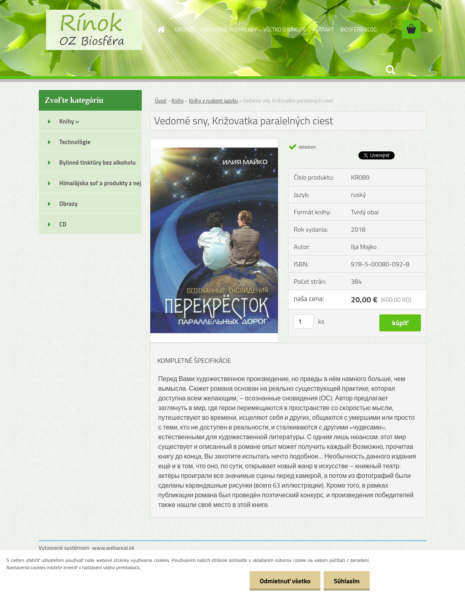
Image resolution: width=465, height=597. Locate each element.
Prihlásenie (369, 7)
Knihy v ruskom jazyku (213, 100)
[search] (390, 70)
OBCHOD (185, 29)
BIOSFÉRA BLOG (358, 29)
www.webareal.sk (113, 547)
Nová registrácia (403, 7)
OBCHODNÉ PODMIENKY (229, 29)
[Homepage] (159, 29)
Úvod (160, 100)
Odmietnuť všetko (284, 581)
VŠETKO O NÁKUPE (284, 29)
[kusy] (304, 321)
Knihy (178, 100)
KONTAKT (323, 29)
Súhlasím (347, 581)
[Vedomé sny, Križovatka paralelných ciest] (214, 142)
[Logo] (94, 30)
